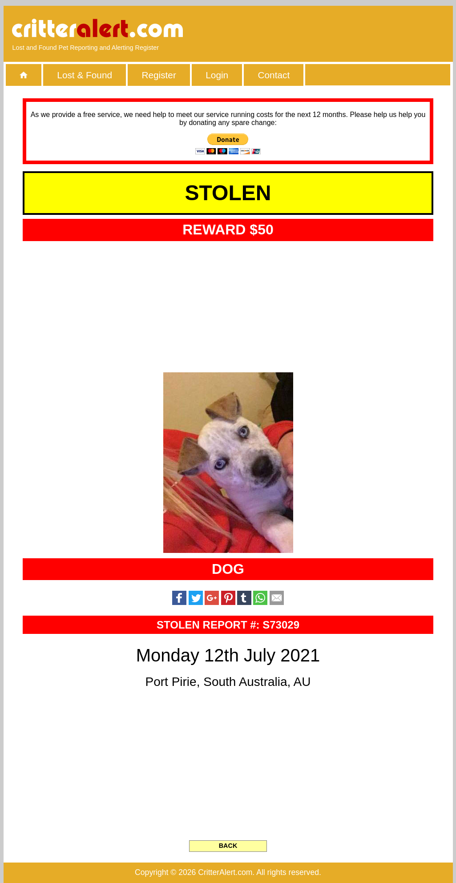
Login (217, 75)
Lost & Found (84, 75)
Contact (274, 75)
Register (158, 75)
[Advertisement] (341, 29)
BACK (228, 845)
